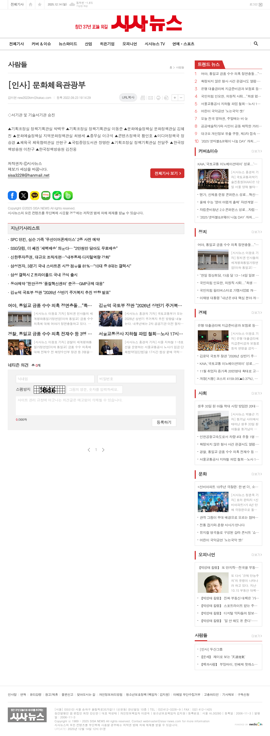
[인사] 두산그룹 (211, 649)
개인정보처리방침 (110, 695)
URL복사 (128, 97)
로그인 (253, 4)
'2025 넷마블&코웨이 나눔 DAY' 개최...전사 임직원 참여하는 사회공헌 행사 (231, 141)
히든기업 (107, 43)
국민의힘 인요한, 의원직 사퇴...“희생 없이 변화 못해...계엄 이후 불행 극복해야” (231, 96)
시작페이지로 (30, 4)
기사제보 (228, 695)
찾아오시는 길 (86, 695)
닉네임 (23, 378)
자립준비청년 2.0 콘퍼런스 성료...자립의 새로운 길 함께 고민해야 (229, 209)
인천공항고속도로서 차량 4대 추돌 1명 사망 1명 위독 (229, 436)
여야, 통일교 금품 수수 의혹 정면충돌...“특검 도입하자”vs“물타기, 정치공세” (231, 74)
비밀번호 (106, 378)
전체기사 (17, 4)
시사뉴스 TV (154, 43)
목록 (142, 97)
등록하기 (164, 422)
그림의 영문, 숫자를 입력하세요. (93, 389)
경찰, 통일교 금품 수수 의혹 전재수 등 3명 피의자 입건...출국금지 (229, 451)
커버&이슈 (208, 151)
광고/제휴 (51, 695)
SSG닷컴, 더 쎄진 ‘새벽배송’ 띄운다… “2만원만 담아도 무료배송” (63, 248)
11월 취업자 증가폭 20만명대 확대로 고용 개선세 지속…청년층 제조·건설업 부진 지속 (229, 371)
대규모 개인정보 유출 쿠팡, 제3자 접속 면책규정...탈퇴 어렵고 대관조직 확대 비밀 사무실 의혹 (231, 134)
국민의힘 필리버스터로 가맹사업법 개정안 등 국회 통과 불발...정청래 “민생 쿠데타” (229, 290)
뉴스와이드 (68, 43)
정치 (202, 232)
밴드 (68, 195)
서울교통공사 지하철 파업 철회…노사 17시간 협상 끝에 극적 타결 (231, 104)
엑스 (23, 195)
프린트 (158, 97)
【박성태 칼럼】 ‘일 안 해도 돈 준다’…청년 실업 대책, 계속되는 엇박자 (229, 620)
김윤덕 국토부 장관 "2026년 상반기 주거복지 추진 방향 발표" (60, 292)
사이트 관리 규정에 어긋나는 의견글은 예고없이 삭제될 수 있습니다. (70, 400)
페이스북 (12, 195)
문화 (202, 474)
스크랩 (166, 97)
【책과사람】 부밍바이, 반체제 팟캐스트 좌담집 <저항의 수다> (229, 664)
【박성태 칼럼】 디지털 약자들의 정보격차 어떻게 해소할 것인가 (229, 613)
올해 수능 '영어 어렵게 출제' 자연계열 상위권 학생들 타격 (229, 202)
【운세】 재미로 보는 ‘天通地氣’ (222, 656)
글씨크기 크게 (175, 97)
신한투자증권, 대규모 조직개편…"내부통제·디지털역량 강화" (60, 257)
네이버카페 (57, 195)
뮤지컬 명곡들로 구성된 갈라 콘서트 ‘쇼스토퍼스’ (229, 532)
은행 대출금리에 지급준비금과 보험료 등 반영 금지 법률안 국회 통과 (231, 89)
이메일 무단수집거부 (186, 695)
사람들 (180, 67)
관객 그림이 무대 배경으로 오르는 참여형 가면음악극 (229, 517)
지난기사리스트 (25, 228)
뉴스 (209, 64)
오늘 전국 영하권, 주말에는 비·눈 (224, 119)
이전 (89, 450)
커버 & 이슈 (41, 43)
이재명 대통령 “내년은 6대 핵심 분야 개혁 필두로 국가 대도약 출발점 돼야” (229, 297)
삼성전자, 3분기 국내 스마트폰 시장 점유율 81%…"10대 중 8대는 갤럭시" (70, 266)
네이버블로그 (45, 195)
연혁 (23, 695)
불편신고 (67, 695)
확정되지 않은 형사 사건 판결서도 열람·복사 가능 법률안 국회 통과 (231, 81)
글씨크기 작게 (181, 97)
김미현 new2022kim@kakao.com (29, 97)
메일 (150, 97)
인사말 (12, 695)
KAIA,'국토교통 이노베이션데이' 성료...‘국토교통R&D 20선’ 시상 (229, 363)
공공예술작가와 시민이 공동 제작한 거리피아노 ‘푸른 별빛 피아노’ (231, 126)
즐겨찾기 (39, 4)
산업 (88, 43)
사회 (202, 393)
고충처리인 (211, 695)
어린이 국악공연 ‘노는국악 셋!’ (222, 111)
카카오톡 (34, 195)
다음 (103, 450)
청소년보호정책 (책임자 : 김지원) (147, 695)
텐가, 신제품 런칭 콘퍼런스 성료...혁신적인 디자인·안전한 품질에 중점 (229, 194)
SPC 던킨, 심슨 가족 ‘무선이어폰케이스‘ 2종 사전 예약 (55, 239)
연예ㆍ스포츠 (183, 43)
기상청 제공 (82, 6)
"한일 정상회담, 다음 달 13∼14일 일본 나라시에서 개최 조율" (229, 275)
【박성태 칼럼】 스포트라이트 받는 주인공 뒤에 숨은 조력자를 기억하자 (229, 605)
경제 (202, 312)
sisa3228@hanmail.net (28, 175)
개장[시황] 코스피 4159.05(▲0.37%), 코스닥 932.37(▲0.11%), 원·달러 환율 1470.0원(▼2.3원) (229, 378)
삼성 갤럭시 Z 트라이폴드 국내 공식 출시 (43, 274)
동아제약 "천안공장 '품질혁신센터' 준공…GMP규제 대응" (57, 283)
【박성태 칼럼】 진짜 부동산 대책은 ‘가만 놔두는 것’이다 (229, 598)
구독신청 (243, 695)
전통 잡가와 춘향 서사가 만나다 (222, 524)
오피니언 (129, 43)
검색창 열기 (255, 43)
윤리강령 (35, 695)
